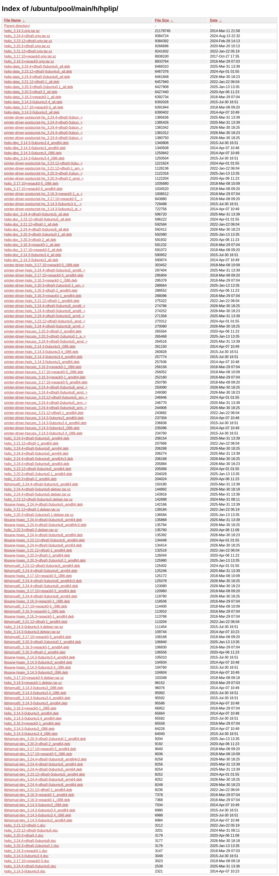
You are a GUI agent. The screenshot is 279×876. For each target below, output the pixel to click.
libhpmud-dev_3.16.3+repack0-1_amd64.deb (39, 795)
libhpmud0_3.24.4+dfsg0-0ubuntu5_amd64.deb (41, 484)
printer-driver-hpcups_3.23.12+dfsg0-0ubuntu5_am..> (46, 397)
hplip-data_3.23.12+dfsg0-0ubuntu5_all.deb (38, 71)
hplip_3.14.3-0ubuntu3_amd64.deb (31, 713)
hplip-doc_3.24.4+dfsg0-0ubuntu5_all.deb (36, 214)
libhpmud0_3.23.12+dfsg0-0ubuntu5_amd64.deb (42, 566)
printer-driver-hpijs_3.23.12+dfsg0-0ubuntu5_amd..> (44, 321)
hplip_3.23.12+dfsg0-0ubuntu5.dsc (31, 830)
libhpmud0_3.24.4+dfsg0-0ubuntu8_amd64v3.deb (43, 581)
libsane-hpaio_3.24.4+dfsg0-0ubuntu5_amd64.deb (43, 504)
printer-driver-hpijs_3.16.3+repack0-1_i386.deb (40, 280)
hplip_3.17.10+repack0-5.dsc (26, 861)
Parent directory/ (17, 26)
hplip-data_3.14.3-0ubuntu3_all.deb (31, 112)
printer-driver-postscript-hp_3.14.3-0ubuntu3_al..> (43, 209)
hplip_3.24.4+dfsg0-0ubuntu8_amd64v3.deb (38, 459)
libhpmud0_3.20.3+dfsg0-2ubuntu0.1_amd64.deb (42, 642)
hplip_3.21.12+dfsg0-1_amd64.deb (31, 443)
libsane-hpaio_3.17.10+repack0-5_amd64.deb (40, 591)
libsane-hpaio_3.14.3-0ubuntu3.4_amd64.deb (39, 657)
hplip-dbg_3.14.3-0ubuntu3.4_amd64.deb (36, 143)
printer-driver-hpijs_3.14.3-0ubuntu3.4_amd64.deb (43, 357)
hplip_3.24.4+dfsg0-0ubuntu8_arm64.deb (36, 448)
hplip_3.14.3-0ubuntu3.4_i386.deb (30, 734)
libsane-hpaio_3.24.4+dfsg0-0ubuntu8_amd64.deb (43, 535)
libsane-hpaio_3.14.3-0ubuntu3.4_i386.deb (37, 667)
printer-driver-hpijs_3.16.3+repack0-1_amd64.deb (42, 296)
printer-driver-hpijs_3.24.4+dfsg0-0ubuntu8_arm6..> (44, 326)
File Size (162, 20)
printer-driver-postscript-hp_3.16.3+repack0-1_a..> (43, 194)
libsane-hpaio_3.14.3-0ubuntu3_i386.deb (36, 672)
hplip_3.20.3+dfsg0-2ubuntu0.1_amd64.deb (38, 474)
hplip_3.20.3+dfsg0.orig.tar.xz (27, 46)
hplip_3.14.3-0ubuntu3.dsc (25, 871)
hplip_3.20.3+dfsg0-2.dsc (23, 835)
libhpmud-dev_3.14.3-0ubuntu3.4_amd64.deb (39, 810)
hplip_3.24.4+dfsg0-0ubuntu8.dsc (30, 841)
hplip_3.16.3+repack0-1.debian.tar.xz (33, 683)
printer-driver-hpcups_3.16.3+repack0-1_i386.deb (42, 367)
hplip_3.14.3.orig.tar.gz (22, 31)
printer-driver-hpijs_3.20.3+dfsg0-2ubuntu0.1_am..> (44, 285)
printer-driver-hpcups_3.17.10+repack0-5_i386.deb (43, 372)
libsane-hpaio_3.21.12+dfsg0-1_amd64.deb (38, 550)
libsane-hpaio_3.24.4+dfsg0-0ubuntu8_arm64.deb (43, 545)
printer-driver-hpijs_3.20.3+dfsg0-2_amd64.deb (40, 290)
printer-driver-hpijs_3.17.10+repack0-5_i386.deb (41, 265)
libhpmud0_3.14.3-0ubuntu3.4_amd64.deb (37, 698)
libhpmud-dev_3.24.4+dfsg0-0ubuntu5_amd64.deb (43, 764)
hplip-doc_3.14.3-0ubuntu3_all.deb (31, 260)
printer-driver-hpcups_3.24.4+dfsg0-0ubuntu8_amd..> (46, 387)
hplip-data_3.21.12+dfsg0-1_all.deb (31, 82)
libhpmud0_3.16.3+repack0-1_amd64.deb (36, 647)
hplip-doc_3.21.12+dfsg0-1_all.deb (31, 224)
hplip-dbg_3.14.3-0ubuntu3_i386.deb (33, 153)
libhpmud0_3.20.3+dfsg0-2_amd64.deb (34, 652)
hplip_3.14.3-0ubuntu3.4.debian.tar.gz (33, 627)
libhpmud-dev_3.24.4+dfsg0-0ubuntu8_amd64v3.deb (45, 759)
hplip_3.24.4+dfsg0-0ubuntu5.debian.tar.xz (37, 494)
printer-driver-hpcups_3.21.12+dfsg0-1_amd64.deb (44, 413)
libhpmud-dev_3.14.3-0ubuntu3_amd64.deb (38, 820)
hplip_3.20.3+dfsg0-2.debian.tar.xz (31, 530)
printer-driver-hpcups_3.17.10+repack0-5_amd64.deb (45, 382)
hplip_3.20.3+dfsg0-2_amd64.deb (30, 479)
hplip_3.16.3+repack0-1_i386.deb (30, 708)
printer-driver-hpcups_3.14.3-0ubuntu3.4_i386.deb (43, 433)
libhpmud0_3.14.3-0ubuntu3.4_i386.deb (35, 693)
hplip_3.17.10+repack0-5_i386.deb (31, 183)
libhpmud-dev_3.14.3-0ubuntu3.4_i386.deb (37, 815)
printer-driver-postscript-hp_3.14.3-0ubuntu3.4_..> (43, 204)
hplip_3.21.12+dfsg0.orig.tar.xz (28, 51)
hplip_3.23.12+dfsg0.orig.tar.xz (28, 41)
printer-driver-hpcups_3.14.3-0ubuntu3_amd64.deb (44, 418)
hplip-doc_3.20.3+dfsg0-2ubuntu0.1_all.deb (38, 234)
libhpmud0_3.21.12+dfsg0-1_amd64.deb (35, 622)
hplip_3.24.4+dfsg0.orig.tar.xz (27, 36)
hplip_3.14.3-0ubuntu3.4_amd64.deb (33, 718)
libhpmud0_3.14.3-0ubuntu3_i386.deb (33, 688)
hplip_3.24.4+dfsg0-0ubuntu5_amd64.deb (36, 438)
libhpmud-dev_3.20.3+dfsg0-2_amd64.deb (37, 744)
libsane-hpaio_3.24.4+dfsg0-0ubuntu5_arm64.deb (43, 520)
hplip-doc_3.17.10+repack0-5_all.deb (33, 250)
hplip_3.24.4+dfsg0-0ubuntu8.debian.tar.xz (37, 489)
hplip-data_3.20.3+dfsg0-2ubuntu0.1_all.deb (38, 87)
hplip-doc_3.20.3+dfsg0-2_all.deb (30, 240)
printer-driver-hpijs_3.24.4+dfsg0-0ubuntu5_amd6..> (44, 270)
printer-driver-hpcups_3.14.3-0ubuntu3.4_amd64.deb (45, 423)
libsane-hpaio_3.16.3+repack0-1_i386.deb (37, 601)
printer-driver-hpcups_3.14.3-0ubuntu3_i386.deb (41, 428)
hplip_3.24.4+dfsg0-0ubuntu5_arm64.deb (36, 453)
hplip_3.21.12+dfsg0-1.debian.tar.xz (32, 509)
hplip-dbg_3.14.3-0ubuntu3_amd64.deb (35, 148)
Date (214, 20)
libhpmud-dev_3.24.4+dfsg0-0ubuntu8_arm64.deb (43, 779)
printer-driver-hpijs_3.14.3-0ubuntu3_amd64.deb (41, 362)
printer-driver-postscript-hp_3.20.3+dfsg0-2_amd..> (44, 178)
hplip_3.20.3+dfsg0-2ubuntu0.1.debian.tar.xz (38, 515)
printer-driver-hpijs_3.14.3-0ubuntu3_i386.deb (39, 346)
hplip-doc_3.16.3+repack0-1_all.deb (32, 245)
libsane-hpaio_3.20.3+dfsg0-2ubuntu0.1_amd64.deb (45, 560)
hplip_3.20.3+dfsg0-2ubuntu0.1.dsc (31, 846)
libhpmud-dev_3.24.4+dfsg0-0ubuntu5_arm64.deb (43, 769)
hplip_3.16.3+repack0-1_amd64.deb (32, 723)
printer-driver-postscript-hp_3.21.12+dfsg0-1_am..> (44, 168)
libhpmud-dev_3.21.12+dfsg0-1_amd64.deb (38, 790)
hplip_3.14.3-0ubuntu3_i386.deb (29, 729)
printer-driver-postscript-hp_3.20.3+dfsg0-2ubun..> (43, 173)
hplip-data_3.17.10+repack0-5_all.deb (33, 107)
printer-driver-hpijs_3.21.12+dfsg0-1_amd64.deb (41, 301)
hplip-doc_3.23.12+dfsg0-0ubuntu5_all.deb (37, 219)
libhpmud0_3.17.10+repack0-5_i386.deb (35, 606)
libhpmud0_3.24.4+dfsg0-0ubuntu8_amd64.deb (41, 586)
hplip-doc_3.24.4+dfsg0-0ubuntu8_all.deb (36, 229)
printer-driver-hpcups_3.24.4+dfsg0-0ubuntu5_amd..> (46, 341)
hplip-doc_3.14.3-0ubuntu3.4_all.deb (32, 255)
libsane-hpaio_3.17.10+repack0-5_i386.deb (38, 576)
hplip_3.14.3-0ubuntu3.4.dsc (26, 856)
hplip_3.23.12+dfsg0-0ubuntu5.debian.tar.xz (38, 499)
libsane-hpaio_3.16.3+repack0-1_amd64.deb (39, 616)
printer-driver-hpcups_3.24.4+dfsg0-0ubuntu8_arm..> (45, 408)
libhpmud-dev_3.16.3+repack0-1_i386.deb (37, 800)
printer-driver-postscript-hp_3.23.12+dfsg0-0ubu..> (43, 163)
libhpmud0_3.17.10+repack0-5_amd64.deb (37, 637)
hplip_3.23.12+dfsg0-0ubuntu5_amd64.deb (37, 469)
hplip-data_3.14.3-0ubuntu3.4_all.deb (33, 102)
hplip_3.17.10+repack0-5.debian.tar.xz (34, 678)
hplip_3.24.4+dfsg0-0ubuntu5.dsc (30, 866)
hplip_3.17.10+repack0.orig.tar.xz (30, 56)
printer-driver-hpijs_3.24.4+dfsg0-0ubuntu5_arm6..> (44, 316)
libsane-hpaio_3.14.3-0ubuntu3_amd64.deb (38, 662)
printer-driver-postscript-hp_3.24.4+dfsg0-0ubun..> (43, 117)
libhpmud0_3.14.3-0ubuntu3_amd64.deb (35, 703)
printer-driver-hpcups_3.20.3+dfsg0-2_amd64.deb (43, 331)
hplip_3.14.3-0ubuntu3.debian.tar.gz (32, 632)
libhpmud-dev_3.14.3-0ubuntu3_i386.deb (36, 805)
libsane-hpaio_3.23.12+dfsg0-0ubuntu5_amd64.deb (44, 540)
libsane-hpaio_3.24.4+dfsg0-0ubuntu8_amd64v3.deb (45, 525)
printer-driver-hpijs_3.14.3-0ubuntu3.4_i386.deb (41, 352)
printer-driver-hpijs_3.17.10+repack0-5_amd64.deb (43, 275)
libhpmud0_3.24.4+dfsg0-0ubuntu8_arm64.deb (40, 596)
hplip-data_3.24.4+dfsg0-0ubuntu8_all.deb (37, 77)
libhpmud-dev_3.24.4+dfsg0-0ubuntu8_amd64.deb (43, 785)
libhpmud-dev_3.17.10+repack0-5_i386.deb (38, 754)
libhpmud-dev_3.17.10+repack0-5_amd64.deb (40, 749)
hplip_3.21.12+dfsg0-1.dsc (24, 825)
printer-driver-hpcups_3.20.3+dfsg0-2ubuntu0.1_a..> (45, 336)
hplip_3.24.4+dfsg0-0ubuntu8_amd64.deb (36, 464)
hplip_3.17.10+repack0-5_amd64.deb (33, 189)
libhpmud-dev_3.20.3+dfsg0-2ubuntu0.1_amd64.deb (45, 739)
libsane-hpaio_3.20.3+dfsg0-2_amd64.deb (37, 555)
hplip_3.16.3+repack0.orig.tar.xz (29, 61)
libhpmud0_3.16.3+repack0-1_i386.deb (34, 611)
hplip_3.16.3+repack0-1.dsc (25, 851)
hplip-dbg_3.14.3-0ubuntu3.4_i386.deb (34, 158)
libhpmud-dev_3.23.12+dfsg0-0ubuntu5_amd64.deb (44, 774)
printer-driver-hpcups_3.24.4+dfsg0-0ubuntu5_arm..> (45, 403)
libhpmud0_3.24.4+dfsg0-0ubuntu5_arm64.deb (40, 571)
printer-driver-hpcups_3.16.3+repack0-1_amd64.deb (44, 377)
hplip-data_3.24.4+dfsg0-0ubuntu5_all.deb (37, 66)
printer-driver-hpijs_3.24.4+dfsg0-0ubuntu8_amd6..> (44, 306)
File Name (12, 20)
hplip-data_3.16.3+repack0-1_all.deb (32, 97)
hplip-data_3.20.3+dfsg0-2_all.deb (30, 92)
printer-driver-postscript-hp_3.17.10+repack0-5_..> (43, 199)
